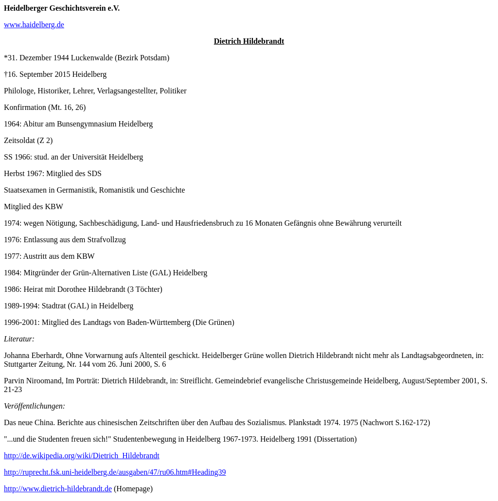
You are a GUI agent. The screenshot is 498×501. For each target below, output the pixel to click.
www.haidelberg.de (34, 24)
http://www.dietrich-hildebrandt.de (58, 488)
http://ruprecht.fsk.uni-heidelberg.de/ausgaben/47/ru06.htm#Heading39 (115, 472)
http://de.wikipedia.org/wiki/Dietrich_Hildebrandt (82, 455)
